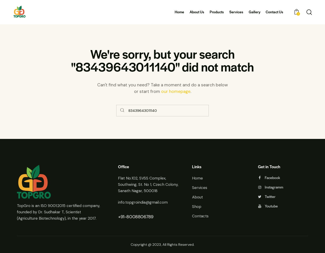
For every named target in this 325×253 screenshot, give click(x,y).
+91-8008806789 (135, 217)
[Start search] (122, 110)
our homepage (175, 91)
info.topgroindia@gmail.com (143, 202)
